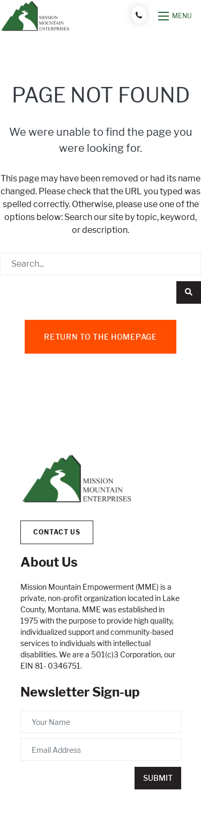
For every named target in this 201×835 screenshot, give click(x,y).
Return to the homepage (100, 336)
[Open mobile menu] (175, 16)
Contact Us (56, 532)
